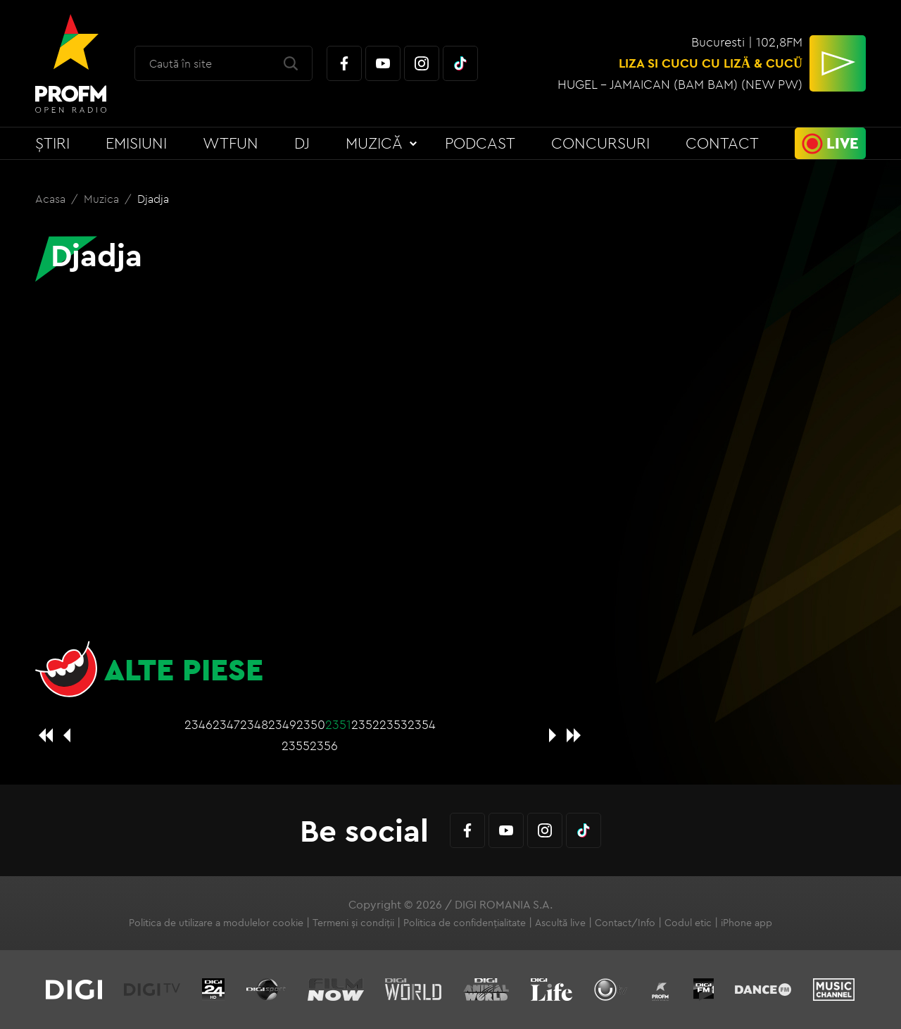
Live (842, 143)
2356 (324, 745)
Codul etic (688, 922)
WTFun (230, 143)
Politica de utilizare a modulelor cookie (216, 922)
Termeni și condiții (353, 922)
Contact (722, 143)
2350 (310, 724)
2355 (296, 745)
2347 (226, 724)
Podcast (480, 143)
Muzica (103, 199)
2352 (365, 724)
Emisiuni (136, 143)
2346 (198, 724)
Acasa (51, 199)
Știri (52, 143)
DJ (302, 143)
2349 (282, 724)
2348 (254, 724)
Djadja (153, 199)
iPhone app (746, 922)
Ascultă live (560, 922)
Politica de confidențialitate (464, 922)
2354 (422, 724)
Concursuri (600, 143)
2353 (393, 724)
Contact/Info (625, 922)
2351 (338, 724)
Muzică (374, 143)
